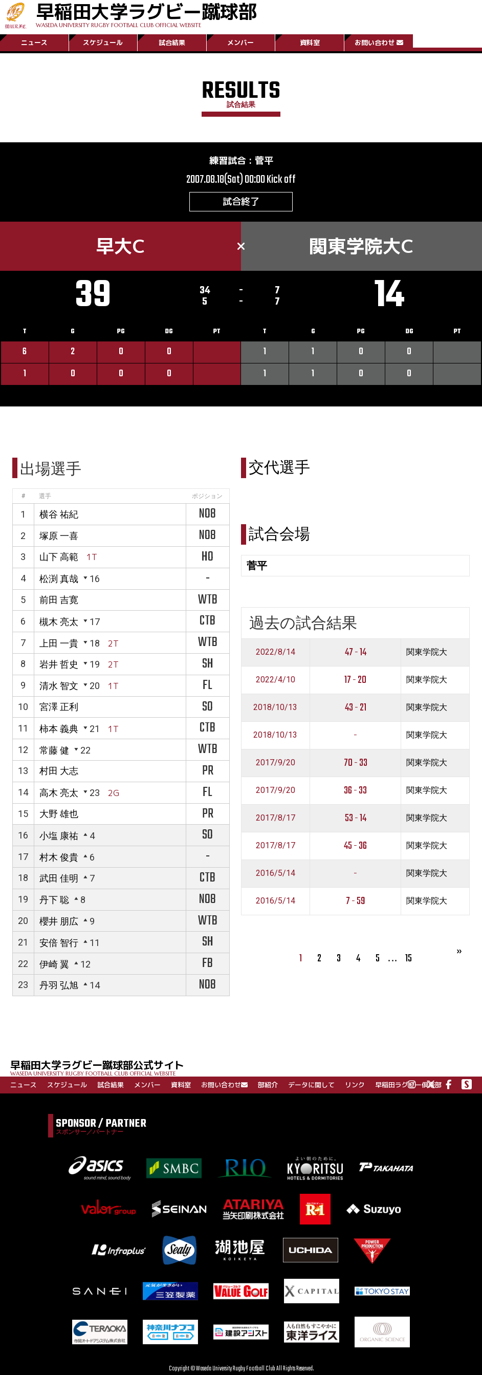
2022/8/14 (275, 652)
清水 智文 (58, 685)
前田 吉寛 (58, 599)
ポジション (207, 496)
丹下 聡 (54, 899)
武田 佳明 (58, 878)
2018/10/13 (275, 707)
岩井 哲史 (58, 664)
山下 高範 (58, 556)
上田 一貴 (58, 643)
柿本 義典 (58, 728)
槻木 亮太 (58, 621)
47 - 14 (355, 652)
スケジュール (103, 42)
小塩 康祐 (58, 835)
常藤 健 (54, 750)
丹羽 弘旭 (58, 985)
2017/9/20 (275, 762)
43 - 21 (355, 708)
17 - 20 (355, 680)
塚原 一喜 (58, 535)
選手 (45, 496)
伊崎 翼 (54, 964)
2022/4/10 (275, 679)
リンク (355, 1084)
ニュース (34, 42)
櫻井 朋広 (58, 921)
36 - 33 (355, 791)
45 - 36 (355, 846)
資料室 (310, 42)
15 (408, 958)
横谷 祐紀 (58, 514)
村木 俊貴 (58, 857)
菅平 (264, 160)
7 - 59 (355, 901)
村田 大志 (58, 770)
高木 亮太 (58, 792)
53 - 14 (355, 818)
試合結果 (172, 42)
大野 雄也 (58, 813)
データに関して (311, 1084)
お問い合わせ (379, 42)
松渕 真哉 (58, 578)
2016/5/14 (275, 873)
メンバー (240, 42)
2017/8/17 (275, 818)
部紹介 (268, 1084)
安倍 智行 (58, 942)
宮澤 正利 (58, 706)
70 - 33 (355, 763)
